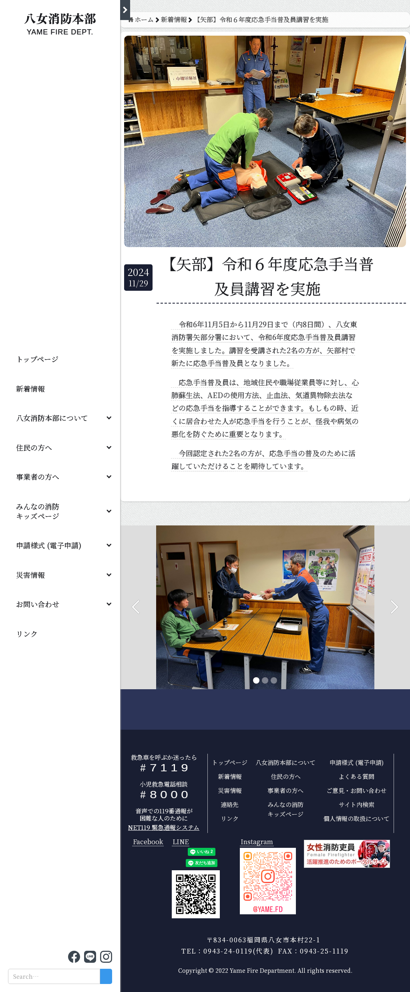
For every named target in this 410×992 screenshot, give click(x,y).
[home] (60, 22)
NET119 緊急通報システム (163, 827)
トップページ (37, 359)
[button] (60, 418)
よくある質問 (356, 776)
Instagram (257, 842)
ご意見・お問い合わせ (356, 790)
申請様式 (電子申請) (48, 545)
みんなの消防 (41, 511)
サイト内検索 (356, 804)
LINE (181, 842)
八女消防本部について (52, 417)
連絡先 (230, 804)
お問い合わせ (37, 604)
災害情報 (30, 574)
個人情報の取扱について (357, 818)
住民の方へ (34, 447)
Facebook (148, 842)
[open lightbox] (268, 881)
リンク (27, 633)
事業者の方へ (37, 476)
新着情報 (30, 388)
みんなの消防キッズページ (285, 809)
